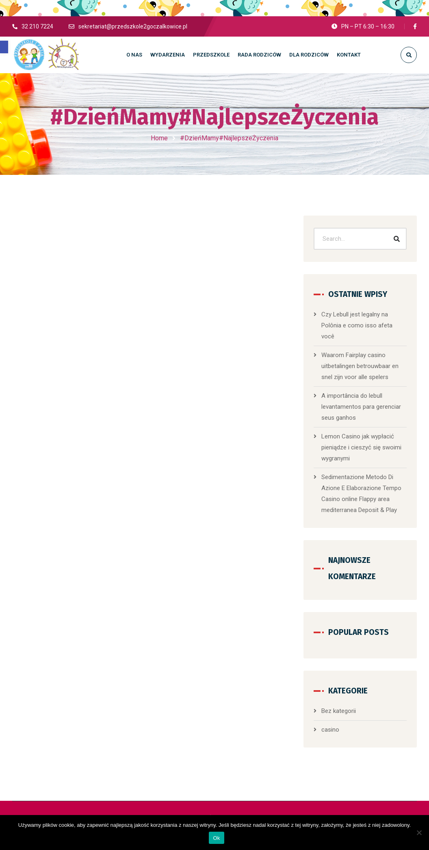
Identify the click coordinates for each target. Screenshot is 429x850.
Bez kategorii (338, 711)
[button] (4, 47)
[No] (419, 832)
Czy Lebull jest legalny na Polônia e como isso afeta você (356, 325)
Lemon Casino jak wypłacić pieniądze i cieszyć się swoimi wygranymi (361, 447)
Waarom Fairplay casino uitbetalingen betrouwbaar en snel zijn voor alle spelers (360, 366)
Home (159, 138)
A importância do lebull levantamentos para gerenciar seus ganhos (361, 406)
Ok (216, 838)
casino (330, 729)
